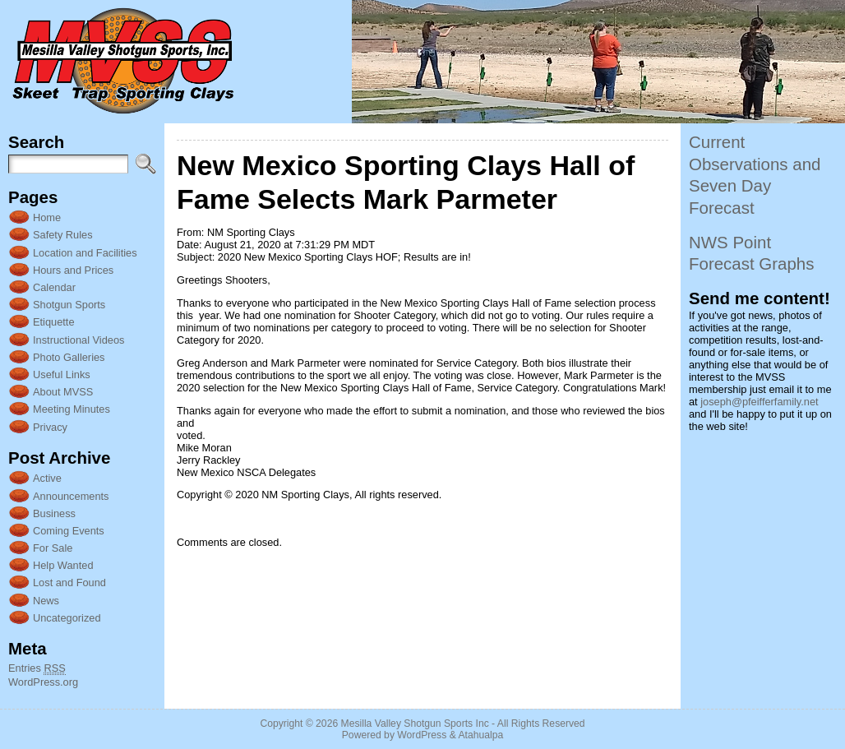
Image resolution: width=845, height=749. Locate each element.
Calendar (54, 287)
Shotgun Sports (69, 304)
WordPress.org (43, 682)
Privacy (50, 427)
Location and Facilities (85, 253)
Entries (37, 668)
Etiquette (54, 322)
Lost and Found (69, 582)
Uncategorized (67, 618)
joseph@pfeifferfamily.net (759, 401)
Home (47, 217)
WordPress (421, 735)
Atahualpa (480, 735)
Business (54, 513)
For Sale (52, 548)
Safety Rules (63, 235)
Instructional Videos (78, 340)
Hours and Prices (73, 270)
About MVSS (63, 392)
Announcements (71, 496)
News (46, 600)
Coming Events (68, 531)
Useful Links (61, 374)
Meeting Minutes (71, 409)
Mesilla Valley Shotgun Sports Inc (415, 723)
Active (47, 478)
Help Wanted (63, 565)
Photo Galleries (69, 357)
